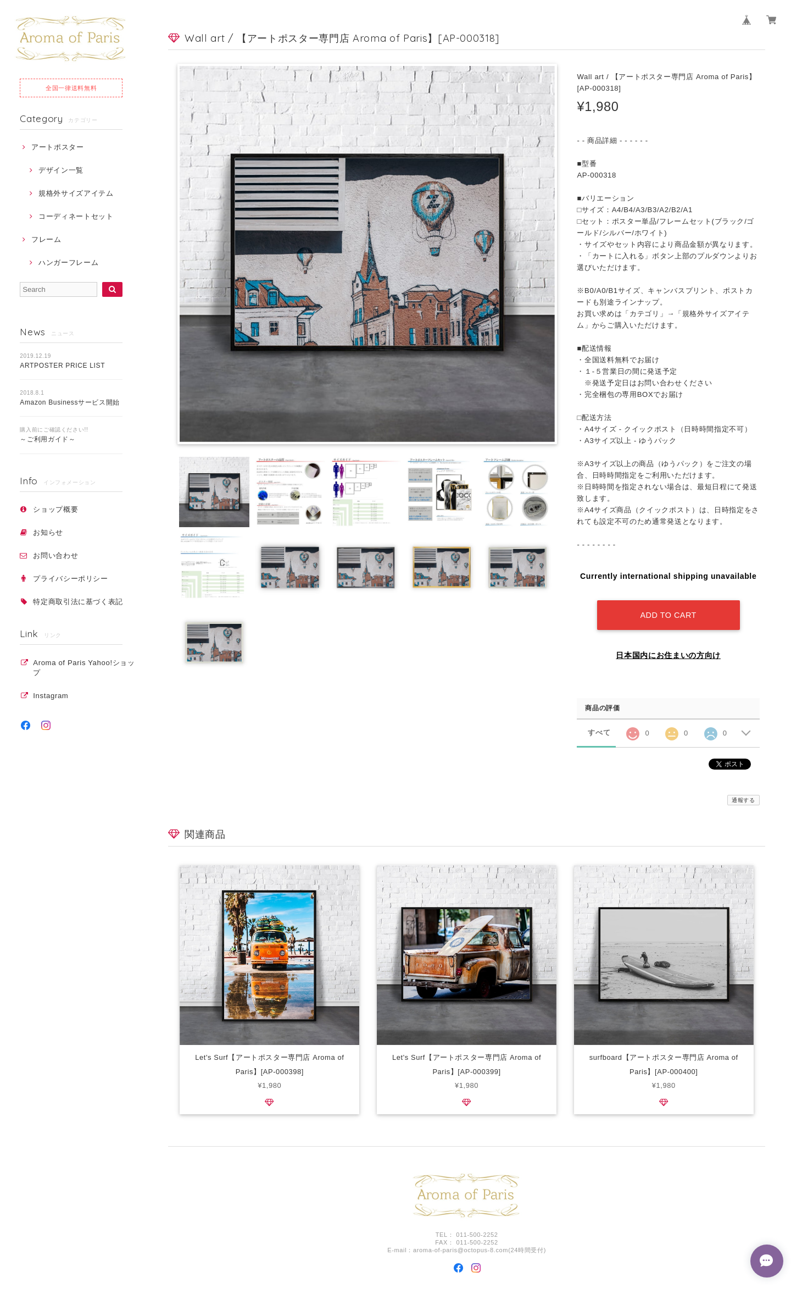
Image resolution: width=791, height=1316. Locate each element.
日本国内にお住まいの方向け (668, 654)
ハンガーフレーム (68, 262)
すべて (599, 731)
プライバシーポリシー (70, 578)
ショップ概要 (55, 509)
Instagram (50, 696)
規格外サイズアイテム (76, 193)
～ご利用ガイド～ (47, 439)
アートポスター (57, 147)
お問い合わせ (55, 555)
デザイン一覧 (60, 170)
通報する (743, 799)
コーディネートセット (76, 216)
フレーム (46, 239)
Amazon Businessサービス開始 (70, 402)
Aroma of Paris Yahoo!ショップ (84, 668)
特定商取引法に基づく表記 (78, 602)
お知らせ (48, 532)
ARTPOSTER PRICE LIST (62, 365)
